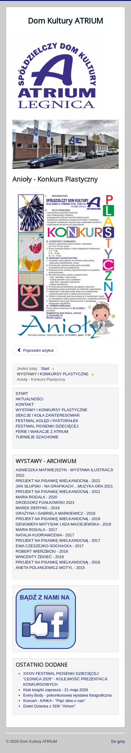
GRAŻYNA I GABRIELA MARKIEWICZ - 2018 (55, 513)
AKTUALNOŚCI (29, 399)
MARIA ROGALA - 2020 (36, 497)
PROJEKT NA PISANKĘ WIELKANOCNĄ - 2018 (58, 518)
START (22, 393)
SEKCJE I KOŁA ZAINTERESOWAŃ (48, 415)
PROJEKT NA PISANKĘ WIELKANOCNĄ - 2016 (58, 562)
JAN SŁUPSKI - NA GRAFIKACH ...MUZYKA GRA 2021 (64, 486)
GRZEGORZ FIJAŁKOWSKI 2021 (45, 502)
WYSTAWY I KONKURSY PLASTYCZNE (51, 410)
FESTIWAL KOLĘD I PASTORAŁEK (47, 420)
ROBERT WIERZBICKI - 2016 (42, 551)
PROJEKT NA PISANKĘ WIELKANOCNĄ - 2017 (58, 540)
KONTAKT (25, 404)
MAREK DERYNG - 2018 (38, 508)
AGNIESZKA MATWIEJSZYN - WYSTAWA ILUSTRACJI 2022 (64, 473)
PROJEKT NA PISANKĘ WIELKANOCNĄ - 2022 (58, 480)
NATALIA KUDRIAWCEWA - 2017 (45, 535)
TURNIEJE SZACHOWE (37, 437)
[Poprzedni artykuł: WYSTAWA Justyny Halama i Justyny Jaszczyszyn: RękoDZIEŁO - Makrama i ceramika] (35, 350)
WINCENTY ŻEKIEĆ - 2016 (40, 556)
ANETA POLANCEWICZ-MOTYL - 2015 (50, 567)
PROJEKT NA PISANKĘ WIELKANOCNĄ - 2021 (58, 491)
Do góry (118, 741)
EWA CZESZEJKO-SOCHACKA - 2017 (50, 546)
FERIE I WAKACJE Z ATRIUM (42, 431)
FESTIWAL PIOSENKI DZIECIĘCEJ (47, 426)
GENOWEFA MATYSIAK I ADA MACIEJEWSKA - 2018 (63, 524)
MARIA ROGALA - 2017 (36, 529)
